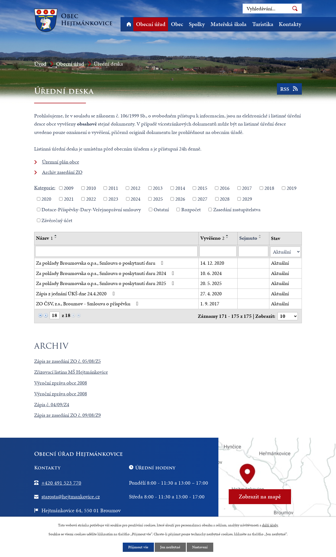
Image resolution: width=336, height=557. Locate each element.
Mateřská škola (229, 24)
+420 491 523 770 (61, 482)
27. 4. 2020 (211, 293)
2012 (135, 188)
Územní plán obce (60, 161)
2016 (225, 188)
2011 (113, 188)
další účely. (270, 524)
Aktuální (280, 262)
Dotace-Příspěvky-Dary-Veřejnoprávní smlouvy (91, 209)
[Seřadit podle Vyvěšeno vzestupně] (227, 235)
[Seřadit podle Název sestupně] (56, 237)
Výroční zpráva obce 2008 (60, 382)
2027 (202, 198)
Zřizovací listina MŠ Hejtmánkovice (71, 371)
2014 (180, 188)
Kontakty (290, 24)
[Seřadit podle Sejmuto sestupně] (260, 237)
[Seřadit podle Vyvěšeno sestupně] (227, 237)
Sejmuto (248, 238)
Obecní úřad (150, 24)
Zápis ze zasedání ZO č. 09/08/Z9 (67, 414)
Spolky (197, 24)
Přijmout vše (138, 547)
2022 (91, 198)
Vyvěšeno (212, 238)
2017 (247, 188)
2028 (225, 198)
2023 (113, 198)
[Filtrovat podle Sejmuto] (253, 251)
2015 (202, 188)
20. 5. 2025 (211, 283)
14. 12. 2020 (212, 262)
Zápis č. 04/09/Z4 (51, 403)
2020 (46, 198)
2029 (247, 198)
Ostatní (161, 209)
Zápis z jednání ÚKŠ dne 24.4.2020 (76, 293)
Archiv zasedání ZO (62, 172)
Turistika (262, 24)
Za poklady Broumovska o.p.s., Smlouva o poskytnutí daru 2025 (106, 283)
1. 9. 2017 (209, 303)
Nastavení (200, 547)
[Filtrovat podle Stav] (285, 251)
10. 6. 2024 (211, 273)
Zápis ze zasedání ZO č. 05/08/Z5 (67, 360)
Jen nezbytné (170, 547)
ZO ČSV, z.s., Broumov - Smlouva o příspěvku (88, 303)
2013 (158, 188)
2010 (91, 188)
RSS (289, 90)
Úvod (128, 24)
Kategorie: (44, 187)
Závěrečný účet (56, 220)
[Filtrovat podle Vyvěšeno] (218, 251)
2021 (69, 198)
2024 (135, 198)
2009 (68, 188)
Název (44, 238)
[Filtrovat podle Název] (116, 251)
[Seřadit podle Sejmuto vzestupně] (260, 235)
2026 (180, 198)
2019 (291, 188)
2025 (158, 198)
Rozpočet (191, 209)
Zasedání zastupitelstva (236, 209)
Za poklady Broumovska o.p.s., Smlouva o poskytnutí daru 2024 (106, 273)
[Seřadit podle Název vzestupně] (56, 235)
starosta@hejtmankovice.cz (70, 496)
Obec (177, 24)
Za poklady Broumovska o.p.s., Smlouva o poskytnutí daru (100, 262)
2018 (269, 188)
